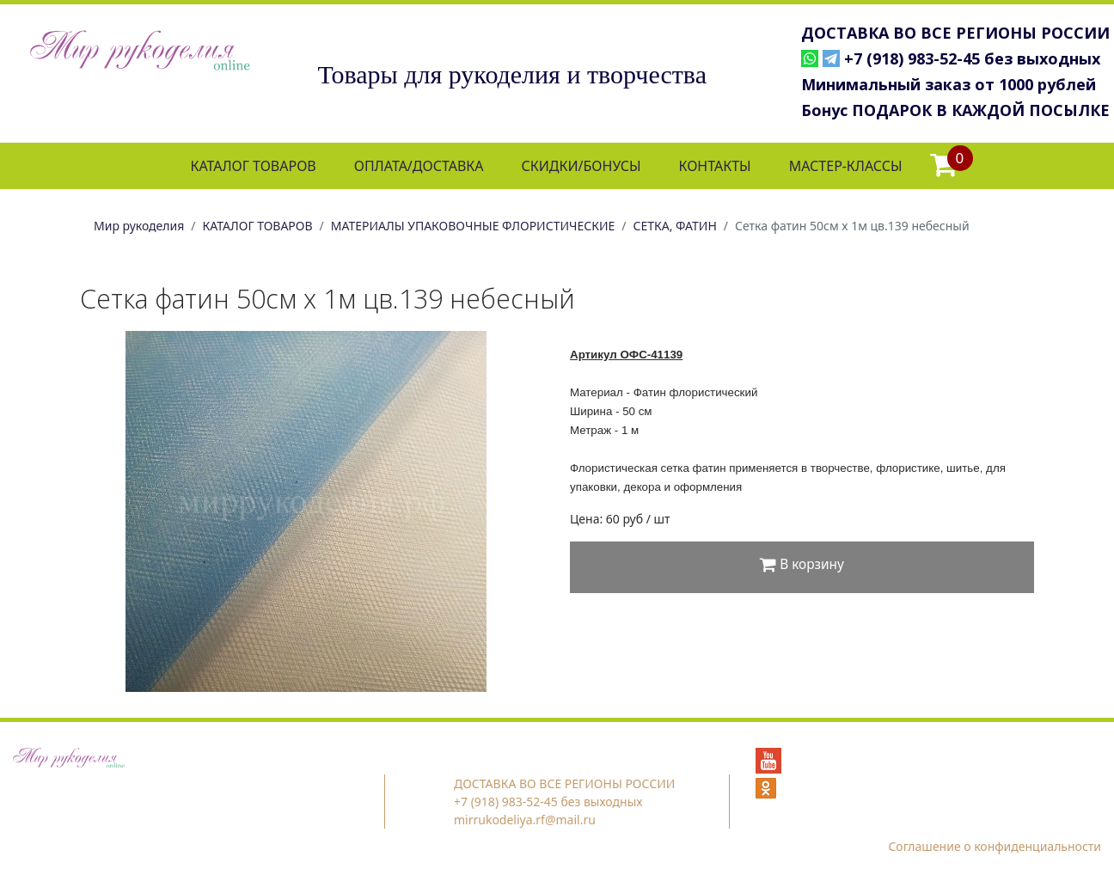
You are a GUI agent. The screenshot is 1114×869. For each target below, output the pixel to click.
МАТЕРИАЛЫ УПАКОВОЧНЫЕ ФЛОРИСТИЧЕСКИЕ (473, 225)
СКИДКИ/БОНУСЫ (581, 165)
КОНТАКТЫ (714, 165)
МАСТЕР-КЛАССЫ (846, 165)
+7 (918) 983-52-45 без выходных (972, 58)
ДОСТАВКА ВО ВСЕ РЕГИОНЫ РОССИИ (955, 32)
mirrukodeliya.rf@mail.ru (525, 819)
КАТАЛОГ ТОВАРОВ (252, 165)
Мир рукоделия (139, 225)
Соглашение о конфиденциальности (994, 846)
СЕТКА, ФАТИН (675, 225)
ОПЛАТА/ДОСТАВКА (419, 165)
